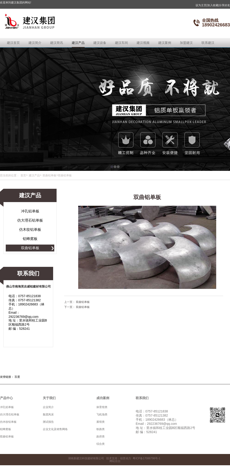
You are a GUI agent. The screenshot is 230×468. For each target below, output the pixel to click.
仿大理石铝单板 (30, 220)
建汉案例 (164, 43)
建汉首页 (13, 43)
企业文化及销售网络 (55, 429)
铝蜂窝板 (30, 239)
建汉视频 (143, 43)
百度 (17, 376)
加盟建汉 (186, 43)
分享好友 (224, 5)
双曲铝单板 (49, 175)
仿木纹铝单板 (30, 229)
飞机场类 (101, 414)
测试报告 (48, 421)
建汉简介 (35, 43)
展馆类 (100, 421)
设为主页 (201, 5)
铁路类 (100, 429)
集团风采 (48, 414)
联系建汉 (207, 43)
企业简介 (48, 407)
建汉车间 (121, 43)
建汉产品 (78, 43)
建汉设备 (99, 43)
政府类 (100, 436)
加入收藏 (213, 5)
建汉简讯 (56, 43)
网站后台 (115, 461)
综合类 (100, 444)
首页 (23, 175)
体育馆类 (101, 407)
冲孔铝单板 (30, 211)
